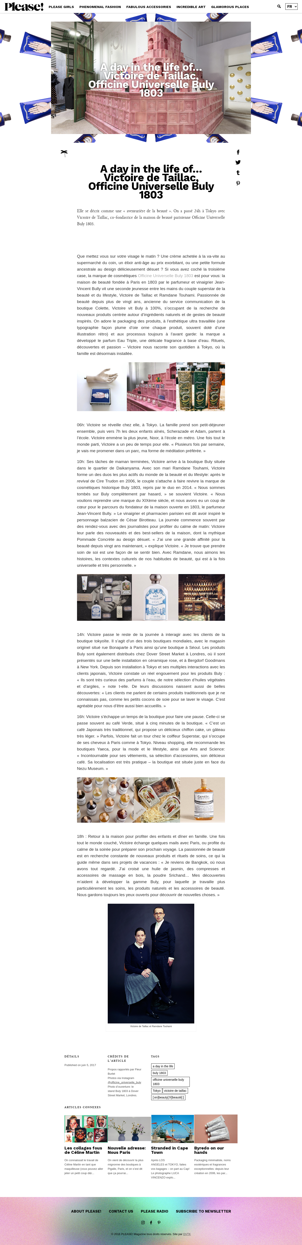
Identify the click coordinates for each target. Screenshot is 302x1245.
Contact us (121, 1211)
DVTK (187, 1234)
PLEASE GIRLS (61, 7)
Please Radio (154, 1211)
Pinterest (159, 1223)
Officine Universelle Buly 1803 (165, 275)
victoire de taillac (175, 1090)
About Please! (86, 1211)
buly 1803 (159, 1073)
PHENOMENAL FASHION (100, 7)
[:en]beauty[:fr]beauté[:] (168, 1097)
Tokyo (157, 1090)
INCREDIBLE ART (191, 7)
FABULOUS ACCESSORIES (148, 7)
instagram (143, 1223)
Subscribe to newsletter (203, 1211)
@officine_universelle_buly (124, 1082)
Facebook (151, 1223)
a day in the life (163, 1066)
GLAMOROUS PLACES (230, 7)
